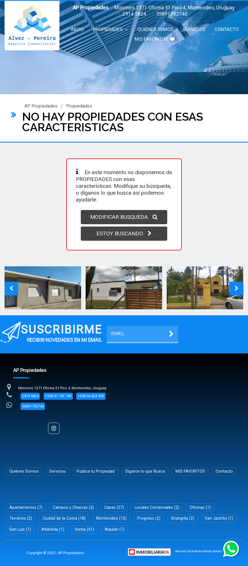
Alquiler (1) (115, 529)
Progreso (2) (148, 518)
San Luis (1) (20, 529)
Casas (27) (114, 507)
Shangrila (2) (182, 518)
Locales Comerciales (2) (157, 507)
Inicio (77, 29)
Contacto (226, 29)
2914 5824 (134, 14)
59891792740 (171, 14)
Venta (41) (84, 529)
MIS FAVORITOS (155, 39)
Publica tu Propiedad (96, 471)
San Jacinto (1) (219, 518)
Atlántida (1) (53, 529)
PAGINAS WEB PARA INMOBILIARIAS (198, 551)
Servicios (194, 29)
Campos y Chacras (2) (73, 507)
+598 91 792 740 (58, 396)
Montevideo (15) (111, 518)
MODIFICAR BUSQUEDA (124, 217)
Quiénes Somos (155, 29)
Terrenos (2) (20, 518)
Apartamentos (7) (25, 507)
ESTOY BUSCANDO (124, 233)
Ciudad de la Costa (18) (64, 518)
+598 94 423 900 (91, 396)
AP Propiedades (40, 106)
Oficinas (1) (200, 507)
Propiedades (110, 29)
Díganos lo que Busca (145, 471)
